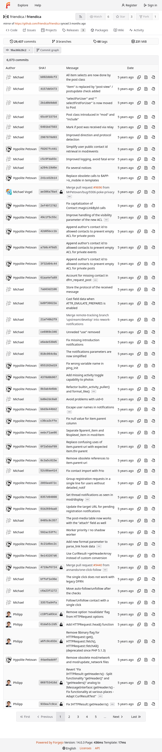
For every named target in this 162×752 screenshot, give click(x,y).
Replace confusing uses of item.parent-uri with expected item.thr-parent (86, 446)
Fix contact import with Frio (85, 471)
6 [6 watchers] (108, 17)
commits (23, 41)
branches (61, 41)
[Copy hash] (139, 77)
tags (100, 41)
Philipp (18, 614)
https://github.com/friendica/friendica (37, 23)
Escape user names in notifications (90, 407)
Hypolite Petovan (25, 149)
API (97, 748)
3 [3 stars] (131, 17)
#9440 (97, 565)
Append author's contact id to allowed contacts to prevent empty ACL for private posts (90, 231)
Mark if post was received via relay (89, 127)
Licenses (86, 748)
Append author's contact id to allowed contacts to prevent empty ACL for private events (90, 247)
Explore (23, 5)
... (69, 196)
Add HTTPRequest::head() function (90, 624)
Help (38, 5)
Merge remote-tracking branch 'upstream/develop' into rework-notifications (88, 319)
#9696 (97, 188)
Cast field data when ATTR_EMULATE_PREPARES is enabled (85, 303)
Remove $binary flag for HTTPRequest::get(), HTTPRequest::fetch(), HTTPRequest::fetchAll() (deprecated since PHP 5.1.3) (85, 641)
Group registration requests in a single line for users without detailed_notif (88, 483)
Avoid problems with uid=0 (84, 399)
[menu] (69, 748)
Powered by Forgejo (49, 742)
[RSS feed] (80, 16)
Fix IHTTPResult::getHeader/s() (87, 704)
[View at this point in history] (153, 77)
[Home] (8, 5)
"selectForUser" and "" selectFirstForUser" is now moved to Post (89, 103)
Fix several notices (78, 168)
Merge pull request (79, 188)
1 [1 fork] (155, 17)
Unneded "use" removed (83, 332)
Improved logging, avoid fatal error (90, 159)
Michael (18, 77)
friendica (17, 17)
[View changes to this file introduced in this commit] (146, 77)
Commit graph (47, 50)
